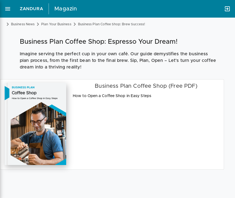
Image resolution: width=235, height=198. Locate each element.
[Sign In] (227, 8)
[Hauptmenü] (7, 8)
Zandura (31, 9)
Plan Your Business (56, 24)
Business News (23, 24)
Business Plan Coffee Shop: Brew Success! (111, 24)
